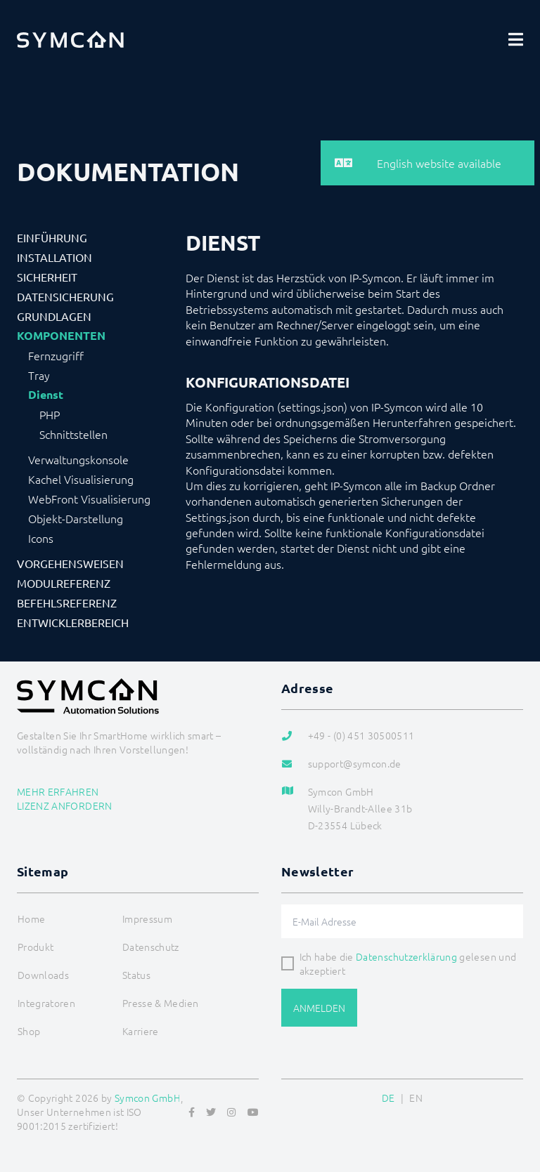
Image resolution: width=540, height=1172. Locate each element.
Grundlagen (54, 316)
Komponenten (61, 336)
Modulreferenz (63, 583)
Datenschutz (150, 947)
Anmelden (319, 1008)
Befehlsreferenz (67, 602)
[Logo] (70, 39)
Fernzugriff (56, 355)
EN (416, 1098)
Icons (40, 538)
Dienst (45, 395)
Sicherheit (47, 277)
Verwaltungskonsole (78, 459)
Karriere (140, 1031)
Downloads (43, 975)
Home (31, 918)
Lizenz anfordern (64, 805)
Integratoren (46, 1003)
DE (388, 1098)
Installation (54, 257)
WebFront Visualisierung (89, 499)
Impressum (147, 918)
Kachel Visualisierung (81, 479)
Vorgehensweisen (70, 563)
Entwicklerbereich (73, 622)
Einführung (52, 237)
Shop (29, 1031)
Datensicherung (65, 296)
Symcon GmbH (148, 1098)
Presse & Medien (160, 1003)
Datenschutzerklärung (406, 956)
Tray (39, 375)
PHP (49, 414)
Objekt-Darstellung (75, 518)
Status (136, 975)
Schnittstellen (73, 434)
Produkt (35, 947)
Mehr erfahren (58, 791)
